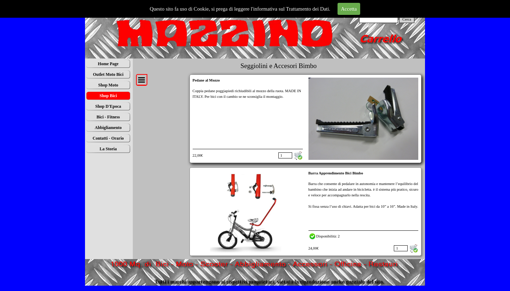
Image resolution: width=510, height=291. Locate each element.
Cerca (406, 19)
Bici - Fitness (108, 116)
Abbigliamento (108, 127)
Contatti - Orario (108, 138)
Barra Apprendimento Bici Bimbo (335, 173)
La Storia (108, 148)
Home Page (108, 63)
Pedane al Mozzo (206, 80)
